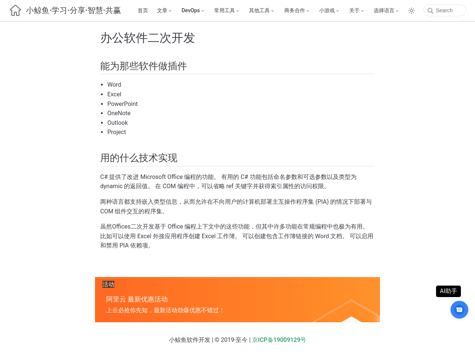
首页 (137, 10)
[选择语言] (382, 11)
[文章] (159, 11)
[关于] (352, 11)
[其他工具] (257, 11)
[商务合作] (292, 11)
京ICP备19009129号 (279, 339)
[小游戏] (324, 11)
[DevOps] (188, 11)
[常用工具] (222, 11)
